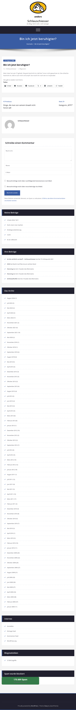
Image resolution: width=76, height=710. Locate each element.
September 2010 (12, 523)
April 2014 (10, 367)
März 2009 (10, 597)
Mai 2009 (10, 587)
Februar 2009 (11, 602)
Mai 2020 (10, 337)
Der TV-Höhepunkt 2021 (45, 259)
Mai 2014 (10, 362)
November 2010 (12, 514)
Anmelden (10, 626)
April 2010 (10, 533)
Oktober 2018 (11, 347)
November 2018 (12, 342)
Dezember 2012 (12, 430)
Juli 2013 (9, 396)
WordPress (34, 706)
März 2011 (10, 499)
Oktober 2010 (11, 519)
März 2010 (10, 538)
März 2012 (10, 460)
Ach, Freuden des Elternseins (25, 269)
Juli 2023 (9, 303)
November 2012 (12, 435)
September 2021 (12, 332)
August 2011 (11, 474)
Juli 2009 (9, 577)
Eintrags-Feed (11, 631)
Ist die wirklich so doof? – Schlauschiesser (21, 259)
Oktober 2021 (11, 328)
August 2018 (11, 357)
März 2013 (10, 416)
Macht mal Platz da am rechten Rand (24, 264)
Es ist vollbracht (12, 240)
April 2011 (10, 494)
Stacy (46, 706)
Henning (10, 269)
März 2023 (10, 318)
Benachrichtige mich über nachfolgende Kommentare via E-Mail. (29, 181)
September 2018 (12, 352)
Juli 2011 (9, 479)
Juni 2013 (10, 401)
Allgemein (22, 69)
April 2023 (10, 313)
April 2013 (10, 411)
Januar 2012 (11, 470)
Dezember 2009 (12, 553)
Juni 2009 (10, 582)
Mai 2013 (10, 406)
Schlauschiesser (38, 21)
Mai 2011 (10, 489)
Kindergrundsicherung (14, 230)
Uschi (9, 235)
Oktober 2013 (11, 381)
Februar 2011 (11, 504)
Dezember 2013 (12, 372)
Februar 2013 (11, 421)
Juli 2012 (9, 450)
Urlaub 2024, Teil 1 (13, 220)
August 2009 (11, 572)
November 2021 (12, 323)
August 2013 (11, 391)
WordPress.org (11, 641)
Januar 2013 (11, 425)
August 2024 (11, 298)
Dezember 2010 (12, 509)
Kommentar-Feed (12, 636)
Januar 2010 (11, 548)
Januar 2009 (11, 607)
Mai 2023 (10, 308)
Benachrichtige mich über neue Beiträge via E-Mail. (25, 186)
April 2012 (10, 455)
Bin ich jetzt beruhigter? (42, 44)
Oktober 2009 (11, 563)
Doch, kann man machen (15, 225)
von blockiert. (20, 680)
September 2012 (12, 445)
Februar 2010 (11, 543)
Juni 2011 (10, 484)
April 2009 (10, 592)
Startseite (30, 44)
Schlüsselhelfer (12, 279)
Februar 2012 (11, 465)
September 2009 (12, 568)
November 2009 (12, 558)
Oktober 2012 (11, 440)
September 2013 (12, 386)
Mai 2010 (10, 528)
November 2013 (12, 377)
